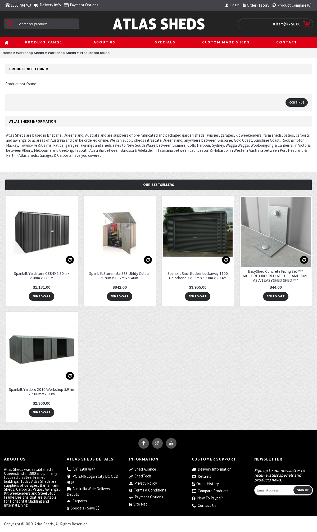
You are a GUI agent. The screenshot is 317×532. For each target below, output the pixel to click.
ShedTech (140, 476)
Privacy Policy (143, 483)
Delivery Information (212, 469)
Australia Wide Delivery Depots (88, 491)
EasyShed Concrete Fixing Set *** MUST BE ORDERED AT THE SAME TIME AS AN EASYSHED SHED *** (276, 276)
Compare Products (210, 491)
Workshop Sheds (30, 53)
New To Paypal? (207, 498)
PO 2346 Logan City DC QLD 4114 (92, 479)
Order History (205, 484)
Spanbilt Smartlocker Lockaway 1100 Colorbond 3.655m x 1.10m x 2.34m (197, 275)
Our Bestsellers (158, 184)
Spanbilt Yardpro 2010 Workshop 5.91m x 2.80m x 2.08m (41, 391)
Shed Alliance (142, 469)
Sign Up (303, 490)
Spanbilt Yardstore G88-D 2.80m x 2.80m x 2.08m (41, 275)
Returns (201, 476)
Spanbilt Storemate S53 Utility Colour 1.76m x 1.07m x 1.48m (119, 275)
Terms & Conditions (147, 490)
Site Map (138, 504)
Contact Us (204, 505)
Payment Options (146, 497)
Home (7, 53)
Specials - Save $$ (83, 508)
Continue (296, 102)
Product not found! (95, 53)
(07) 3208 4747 (81, 469)
